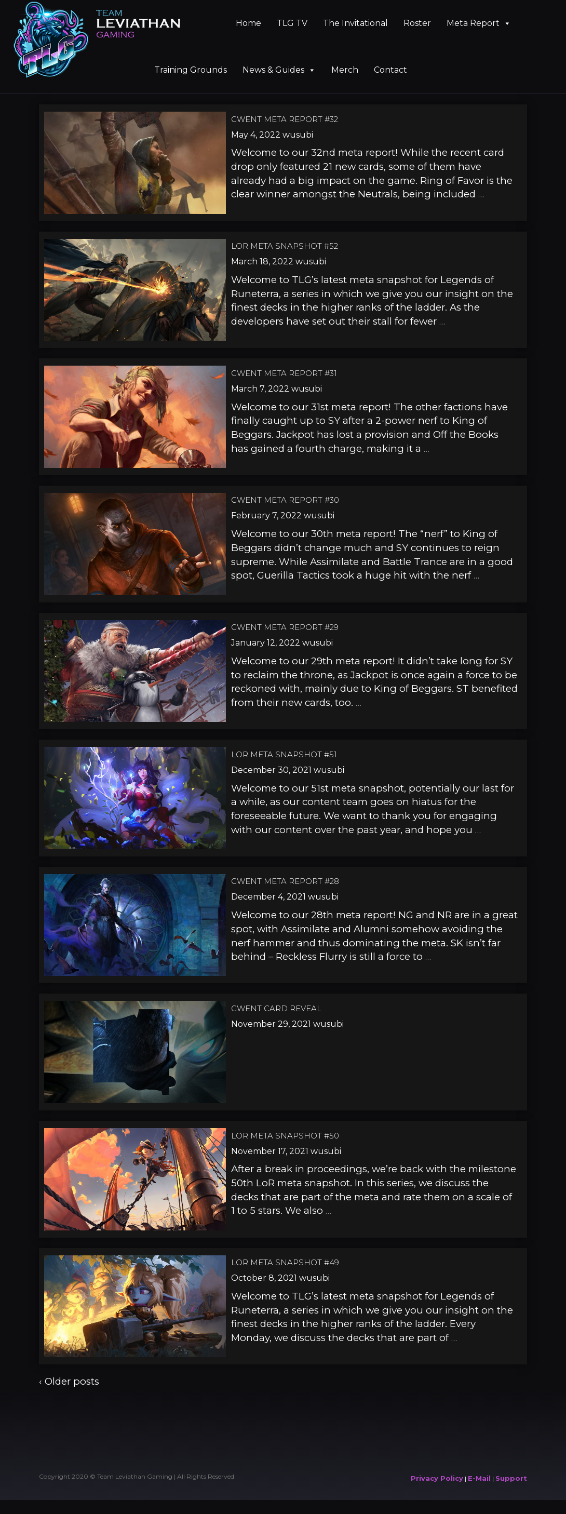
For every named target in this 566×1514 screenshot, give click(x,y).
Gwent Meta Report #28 (285, 881)
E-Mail (479, 1478)
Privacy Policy (437, 1478)
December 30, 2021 (271, 770)
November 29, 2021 (271, 1024)
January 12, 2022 (265, 643)
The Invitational (355, 23)
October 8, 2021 (264, 1278)
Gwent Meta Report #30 (285, 500)
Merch (344, 70)
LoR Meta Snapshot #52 (284, 246)
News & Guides (279, 70)
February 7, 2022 (266, 515)
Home (248, 23)
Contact (390, 70)
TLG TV (292, 23)
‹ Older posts (69, 1381)
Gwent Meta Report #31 (284, 373)
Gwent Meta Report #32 (284, 119)
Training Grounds (190, 70)
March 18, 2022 (262, 261)
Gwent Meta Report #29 (285, 627)
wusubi (297, 135)
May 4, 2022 (255, 135)
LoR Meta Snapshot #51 (284, 754)
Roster (417, 23)
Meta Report (479, 23)
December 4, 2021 (268, 897)
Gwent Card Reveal (276, 1008)
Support (511, 1478)
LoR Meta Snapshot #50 (285, 1136)
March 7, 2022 (260, 389)
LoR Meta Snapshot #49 (285, 1262)
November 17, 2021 (269, 1151)
